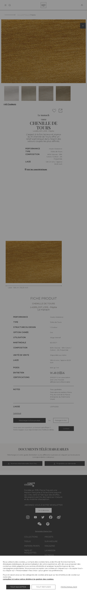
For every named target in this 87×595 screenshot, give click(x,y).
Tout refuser (43, 587)
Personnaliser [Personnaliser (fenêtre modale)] (69, 587)
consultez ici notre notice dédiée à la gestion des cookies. (28, 579)
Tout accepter (18, 587)
